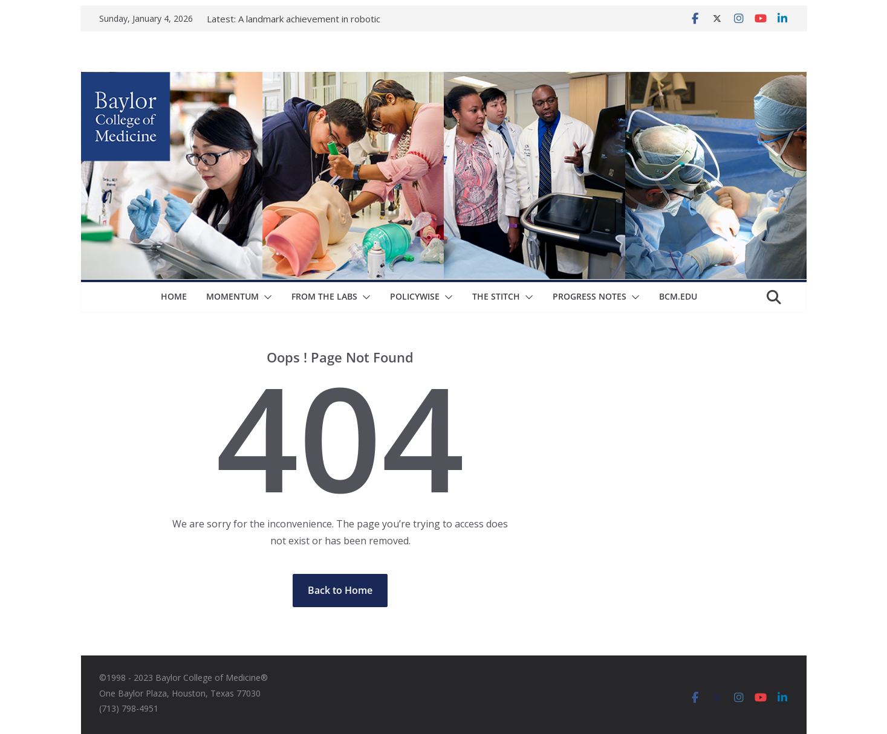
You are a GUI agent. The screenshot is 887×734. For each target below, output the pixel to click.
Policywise (415, 296)
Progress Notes (589, 296)
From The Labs (324, 296)
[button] (265, 297)
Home (174, 296)
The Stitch (496, 296)
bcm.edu (678, 296)
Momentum (232, 296)
